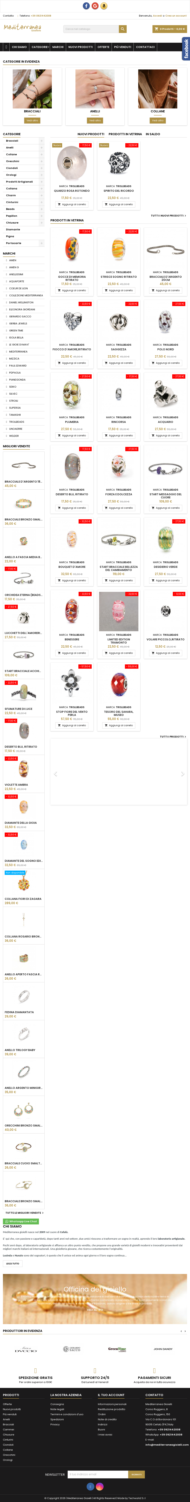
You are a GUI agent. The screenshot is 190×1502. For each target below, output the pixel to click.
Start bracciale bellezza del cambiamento (119, 568)
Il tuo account (111, 1395)
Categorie (40, 47)
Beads (10, 209)
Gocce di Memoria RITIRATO (72, 278)
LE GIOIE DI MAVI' (19, 344)
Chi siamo (19, 47)
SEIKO (12, 387)
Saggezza (118, 349)
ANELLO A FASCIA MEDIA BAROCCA (24, 557)
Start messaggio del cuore (166, 495)
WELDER (14, 436)
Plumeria (72, 422)
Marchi (58, 47)
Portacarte (13, 243)
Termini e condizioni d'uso (66, 1414)
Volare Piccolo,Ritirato (166, 639)
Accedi (157, 15)
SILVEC (13, 394)
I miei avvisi (105, 1434)
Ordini (102, 1414)
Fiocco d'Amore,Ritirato (72, 349)
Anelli (95, 111)
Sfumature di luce (18, 708)
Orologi (11, 175)
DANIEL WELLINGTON (21, 302)
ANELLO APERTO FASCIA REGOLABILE (24, 974)
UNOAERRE (15, 429)
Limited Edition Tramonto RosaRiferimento (119, 642)
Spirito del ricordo (119, 191)
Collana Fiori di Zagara (23, 898)
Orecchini (12, 161)
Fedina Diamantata (19, 1012)
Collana (11, 188)
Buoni (101, 1429)
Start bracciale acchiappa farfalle (24, 671)
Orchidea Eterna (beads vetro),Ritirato (24, 595)
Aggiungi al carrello (72, 204)
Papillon (11, 216)
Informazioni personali (112, 1404)
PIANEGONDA (17, 380)
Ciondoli (12, 168)
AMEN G (14, 267)
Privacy (55, 1424)
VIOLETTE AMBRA (16, 784)
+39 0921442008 (41, 15)
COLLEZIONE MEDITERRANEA (26, 295)
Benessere (72, 639)
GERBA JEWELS (18, 323)
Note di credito (107, 1419)
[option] (118, 772)
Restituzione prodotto (111, 1409)
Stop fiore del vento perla (72, 713)
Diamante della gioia (21, 822)
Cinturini (12, 202)
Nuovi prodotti (80, 47)
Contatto (8, 15)
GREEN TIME (16, 330)
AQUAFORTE (16, 281)
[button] (60, 772)
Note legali (57, 1409)
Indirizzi (102, 1424)
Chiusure (12, 223)
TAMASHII (15, 415)
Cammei (8, 1429)
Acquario (165, 422)
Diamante (13, 229)
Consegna (57, 1404)
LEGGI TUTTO (12, 1263)
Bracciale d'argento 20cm (166, 278)
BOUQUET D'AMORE (71, 567)
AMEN (12, 260)
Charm (11, 195)
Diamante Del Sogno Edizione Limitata (24, 860)
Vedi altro (32, 120)
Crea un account (176, 15)
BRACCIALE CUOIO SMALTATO (24, 1163)
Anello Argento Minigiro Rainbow (24, 1087)
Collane (158, 111)
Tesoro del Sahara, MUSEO (119, 713)
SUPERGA (15, 408)
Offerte (103, 47)
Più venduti (122, 47)
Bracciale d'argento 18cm (24, 481)
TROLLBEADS (16, 422)
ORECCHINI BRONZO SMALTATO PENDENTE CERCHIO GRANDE (24, 1125)
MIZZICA (14, 358)
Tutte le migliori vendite (25, 1213)
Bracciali (32, 111)
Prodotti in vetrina (125, 134)
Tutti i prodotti (173, 737)
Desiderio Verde (165, 567)
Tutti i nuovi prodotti (169, 215)
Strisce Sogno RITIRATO (119, 277)
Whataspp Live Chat (21, 1221)
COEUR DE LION (18, 288)
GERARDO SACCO (20, 316)
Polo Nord (165, 349)
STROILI (13, 401)
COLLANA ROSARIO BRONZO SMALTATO (24, 936)
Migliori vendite (16, 446)
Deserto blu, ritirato (21, 746)
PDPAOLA (15, 373)
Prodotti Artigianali (19, 182)
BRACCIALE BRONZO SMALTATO (24, 519)
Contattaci (145, 47)
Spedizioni (57, 1419)
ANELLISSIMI (16, 274)
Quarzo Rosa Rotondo (72, 191)
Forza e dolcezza (118, 494)
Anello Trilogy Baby (20, 1050)
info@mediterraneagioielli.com (167, 1445)
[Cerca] (95, 29)
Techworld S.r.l (137, 1498)
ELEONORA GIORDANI (22, 309)
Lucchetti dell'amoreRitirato (24, 633)
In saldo (153, 134)
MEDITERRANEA (18, 351)
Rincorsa (118, 422)
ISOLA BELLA (16, 337)
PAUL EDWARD (18, 366)
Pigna (10, 236)
